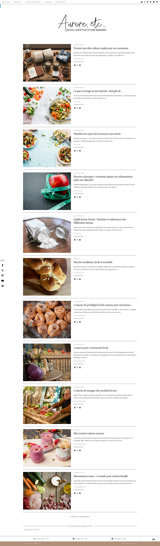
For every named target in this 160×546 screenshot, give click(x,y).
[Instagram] (144, 2)
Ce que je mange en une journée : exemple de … (98, 91)
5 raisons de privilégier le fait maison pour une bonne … (103, 305)
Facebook (80, 539)
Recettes (77, 258)
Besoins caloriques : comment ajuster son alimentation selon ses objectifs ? (103, 178)
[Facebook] (151, 2)
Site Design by (129, 543)
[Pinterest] (147, 2)
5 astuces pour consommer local (91, 348)
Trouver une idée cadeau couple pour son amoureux (101, 48)
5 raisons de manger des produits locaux (95, 390)
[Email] (154, 2)
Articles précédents (80, 517)
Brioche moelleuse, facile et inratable (93, 262)
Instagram (41, 539)
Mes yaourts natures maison (89, 433)
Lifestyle (17, 2)
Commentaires (79, 61)
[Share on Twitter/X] (77, 65)
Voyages (48, 2)
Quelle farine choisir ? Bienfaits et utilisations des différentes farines (100, 221)
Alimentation (79, 44)
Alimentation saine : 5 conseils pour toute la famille (101, 476)
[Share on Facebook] (75, 65)
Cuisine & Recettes (33, 2)
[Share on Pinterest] (80, 65)
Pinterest (119, 539)
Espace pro (60, 2)
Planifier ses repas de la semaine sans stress (97, 134)
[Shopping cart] (157, 2)
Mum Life (5, 2)
